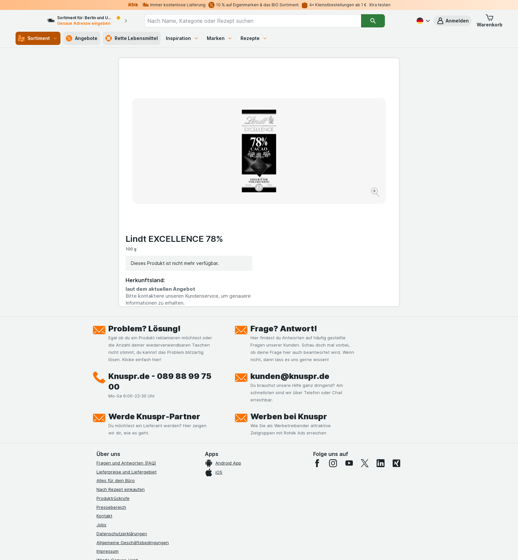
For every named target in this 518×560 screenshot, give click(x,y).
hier (207, 503)
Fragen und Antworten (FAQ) (126, 352)
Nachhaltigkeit (111, 458)
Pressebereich (111, 396)
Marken (220, 38)
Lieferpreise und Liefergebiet (126, 361)
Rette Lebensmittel (131, 38)
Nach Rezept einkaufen (120, 379)
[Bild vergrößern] (235, 172)
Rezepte (254, 38)
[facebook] (317, 353)
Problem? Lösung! (144, 218)
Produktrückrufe (113, 388)
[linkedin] (381, 353)
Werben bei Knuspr (288, 306)
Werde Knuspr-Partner (154, 306)
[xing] (396, 353)
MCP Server (108, 476)
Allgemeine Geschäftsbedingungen (132, 432)
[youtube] (349, 353)
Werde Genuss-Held (117, 449)
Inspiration (182, 38)
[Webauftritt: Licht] (255, 546)
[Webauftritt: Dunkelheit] (289, 546)
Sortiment (38, 38)
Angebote (81, 38)
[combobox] (264, 20)
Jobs (101, 414)
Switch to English (271, 519)
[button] (452, 21)
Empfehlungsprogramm (120, 467)
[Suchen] (385, 20)
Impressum (107, 441)
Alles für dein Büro (115, 370)
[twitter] (365, 353)
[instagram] (333, 353)
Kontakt (104, 405)
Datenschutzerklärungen (121, 423)
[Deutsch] (422, 20)
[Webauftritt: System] (225, 546)
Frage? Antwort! (283, 218)
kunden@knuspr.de (289, 266)
